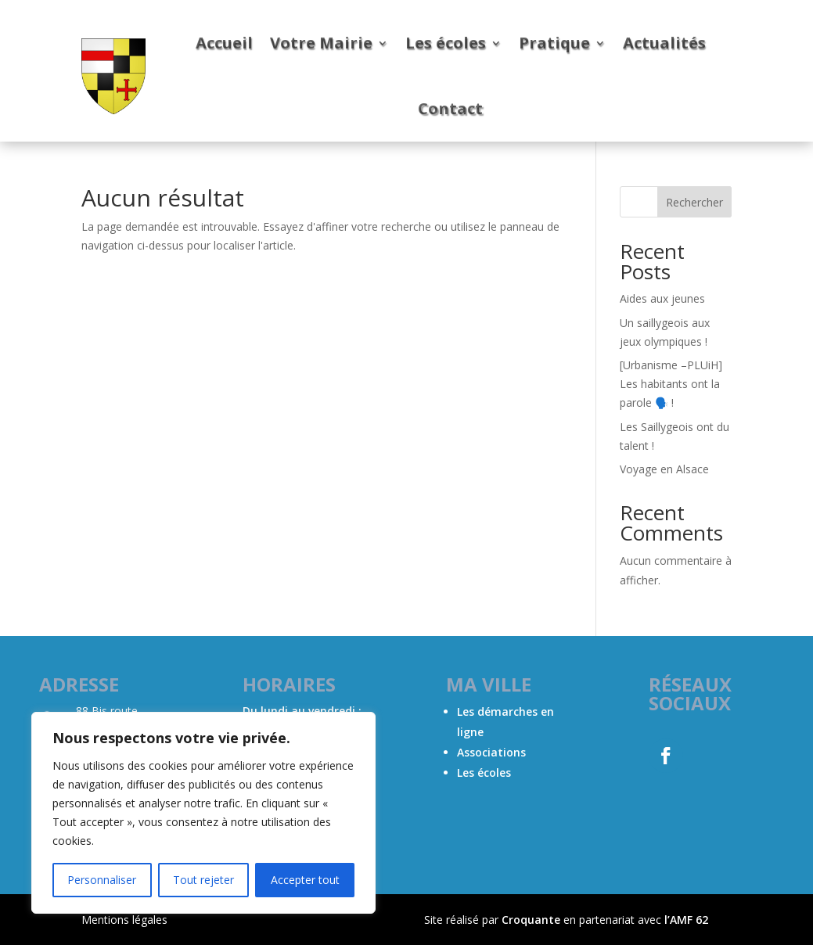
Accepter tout (305, 879)
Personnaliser (101, 879)
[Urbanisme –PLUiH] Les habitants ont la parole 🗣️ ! (671, 384)
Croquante (531, 919)
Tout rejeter (203, 879)
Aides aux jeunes (662, 298)
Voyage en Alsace (664, 469)
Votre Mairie (321, 42)
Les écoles (445, 42)
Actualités (664, 42)
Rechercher (694, 202)
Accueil (224, 42)
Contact (450, 108)
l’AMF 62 (686, 919)
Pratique (554, 42)
